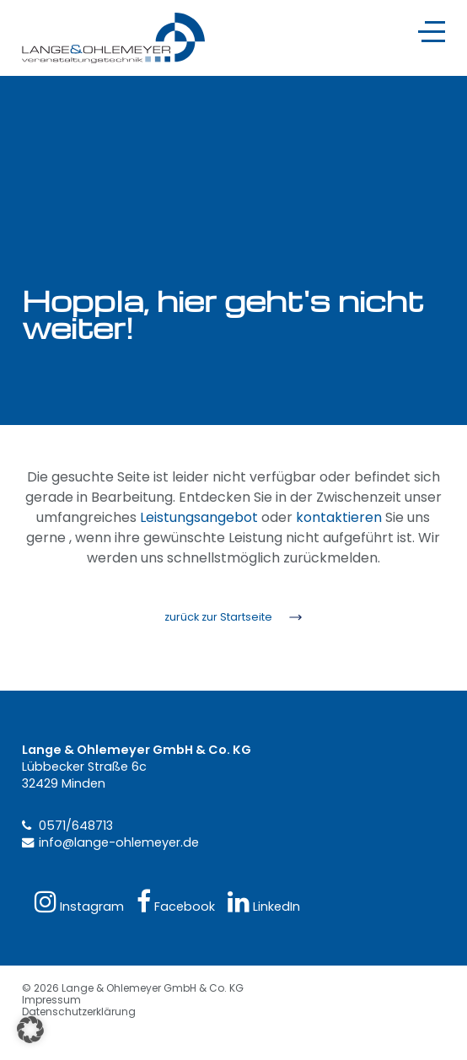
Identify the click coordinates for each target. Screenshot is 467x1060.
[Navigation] (431, 31)
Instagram (79, 902)
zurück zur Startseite (218, 617)
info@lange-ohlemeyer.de (119, 842)
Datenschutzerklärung (79, 1011)
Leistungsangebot (199, 517)
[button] (30, 1029)
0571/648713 (76, 825)
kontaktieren (339, 517)
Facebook (176, 902)
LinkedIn (264, 902)
